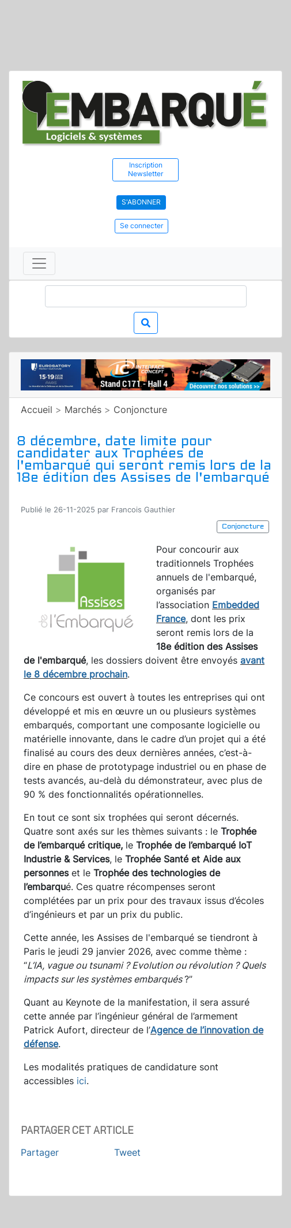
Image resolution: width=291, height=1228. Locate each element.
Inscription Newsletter (145, 169)
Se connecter (141, 225)
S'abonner (141, 202)
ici (81, 1080)
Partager (40, 1152)
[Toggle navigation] (39, 263)
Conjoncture (140, 409)
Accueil (36, 409)
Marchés (83, 409)
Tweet (127, 1152)
